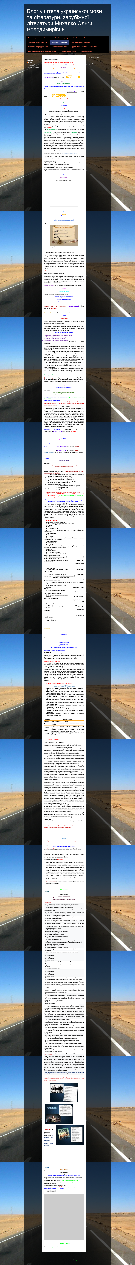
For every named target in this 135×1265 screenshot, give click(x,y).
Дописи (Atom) (56, 1246)
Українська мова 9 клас (59, 42)
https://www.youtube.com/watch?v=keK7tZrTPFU (71, 495)
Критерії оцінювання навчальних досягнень (42, 51)
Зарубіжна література (62, 38)
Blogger (76, 1260)
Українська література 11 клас (38, 46)
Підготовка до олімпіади (59, 46)
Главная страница (34, 38)
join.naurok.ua (49, 77)
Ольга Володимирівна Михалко (33, 64)
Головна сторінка (64, 1243)
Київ (90, 66)
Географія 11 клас (86, 51)
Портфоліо (47, 38)
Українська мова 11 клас (68, 51)
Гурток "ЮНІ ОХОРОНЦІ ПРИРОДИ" (84, 46)
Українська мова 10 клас (81, 38)
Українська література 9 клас (80, 42)
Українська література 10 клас (38, 42)
